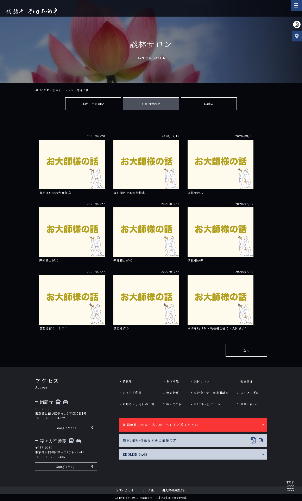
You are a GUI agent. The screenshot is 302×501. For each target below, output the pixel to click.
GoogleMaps (66, 428)
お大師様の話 (151, 104)
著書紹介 (246, 381)
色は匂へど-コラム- (208, 404)
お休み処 (172, 381)
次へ (246, 351)
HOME (42, 90)
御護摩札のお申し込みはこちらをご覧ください (160, 424)
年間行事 (172, 393)
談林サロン (59, 90)
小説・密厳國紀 (93, 104)
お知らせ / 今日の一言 (138, 404)
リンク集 (148, 490)
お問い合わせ (249, 404)
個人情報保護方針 (174, 490)
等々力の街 (174, 404)
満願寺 (127, 381)
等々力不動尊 (131, 393)
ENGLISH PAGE (135, 454)
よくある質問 (249, 393)
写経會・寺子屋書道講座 (211, 393)
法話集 (209, 104)
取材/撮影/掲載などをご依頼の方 (149, 440)
